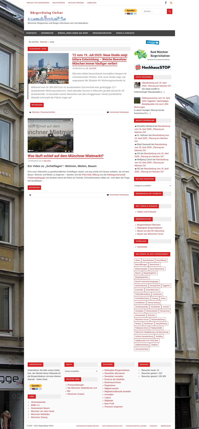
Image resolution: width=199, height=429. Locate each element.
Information (47, 33)
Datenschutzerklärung (87, 426)
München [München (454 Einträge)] (151, 315)
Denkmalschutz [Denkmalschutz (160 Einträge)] (141, 286)
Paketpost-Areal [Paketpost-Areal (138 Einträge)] (141, 328)
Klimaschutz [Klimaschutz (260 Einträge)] (165, 311)
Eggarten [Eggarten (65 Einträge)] (166, 286)
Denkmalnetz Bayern (40, 408)
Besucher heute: (149, 370)
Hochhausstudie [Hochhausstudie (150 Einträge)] (141, 307)
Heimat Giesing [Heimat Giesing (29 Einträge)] (153, 303)
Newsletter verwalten (113, 376)
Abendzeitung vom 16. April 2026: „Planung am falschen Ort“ (152, 129)
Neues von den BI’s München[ (150, 231)
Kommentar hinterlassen (119, 112)
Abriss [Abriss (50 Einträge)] (137, 260)
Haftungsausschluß (112, 426)
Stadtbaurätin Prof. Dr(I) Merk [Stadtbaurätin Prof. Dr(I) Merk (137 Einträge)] (147, 341)
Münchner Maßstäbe (40, 414)
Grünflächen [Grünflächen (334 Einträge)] (140, 303)
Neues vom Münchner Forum (150, 234)
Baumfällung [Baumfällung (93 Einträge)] (161, 260)
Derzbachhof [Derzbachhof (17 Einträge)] (155, 286)
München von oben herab (42, 411)
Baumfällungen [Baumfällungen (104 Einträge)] (141, 264)
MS (138, 169)
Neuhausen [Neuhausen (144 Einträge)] (148, 324)
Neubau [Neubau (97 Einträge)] (138, 324)
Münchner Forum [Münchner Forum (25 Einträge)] (142, 319)
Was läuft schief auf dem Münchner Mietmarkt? (66, 156)
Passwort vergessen (113, 407)
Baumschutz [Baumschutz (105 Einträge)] (154, 264)
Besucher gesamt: (150, 376)
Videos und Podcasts (146, 212)
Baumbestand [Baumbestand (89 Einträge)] (148, 260)
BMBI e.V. (35, 405)
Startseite (31, 33)
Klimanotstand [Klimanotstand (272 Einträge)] (151, 311)
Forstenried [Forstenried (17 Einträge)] (157, 294)
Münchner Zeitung (39, 417)
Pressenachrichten (102, 33)
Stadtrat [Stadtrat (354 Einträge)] (154, 345)
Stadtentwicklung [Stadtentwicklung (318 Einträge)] (142, 345)
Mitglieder (108, 401)
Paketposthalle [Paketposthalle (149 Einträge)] (156, 328)
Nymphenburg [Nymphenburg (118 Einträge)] (161, 324)
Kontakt (153, 426)
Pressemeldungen (76, 385)
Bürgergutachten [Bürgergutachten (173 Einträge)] (141, 277)
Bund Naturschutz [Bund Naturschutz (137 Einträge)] (157, 269)
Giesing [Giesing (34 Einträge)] (155, 298)
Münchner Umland (76, 394)
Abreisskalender (38, 402)
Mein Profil (109, 404)
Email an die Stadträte (114, 379)
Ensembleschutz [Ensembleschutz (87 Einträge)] (152, 290)
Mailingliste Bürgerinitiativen (149, 228)
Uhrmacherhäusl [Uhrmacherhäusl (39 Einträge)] (141, 349)
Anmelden (91, 3)
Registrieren (59, 3)
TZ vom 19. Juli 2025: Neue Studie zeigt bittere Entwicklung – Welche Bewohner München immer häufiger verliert (99, 59)
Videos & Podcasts (125, 33)
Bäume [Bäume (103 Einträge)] (138, 273)
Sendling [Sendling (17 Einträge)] (159, 336)
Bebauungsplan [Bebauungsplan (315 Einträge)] (141, 269)
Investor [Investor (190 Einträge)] (166, 307)
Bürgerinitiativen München (149, 225)
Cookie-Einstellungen (136, 426)
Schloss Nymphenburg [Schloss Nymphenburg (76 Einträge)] (144, 336)
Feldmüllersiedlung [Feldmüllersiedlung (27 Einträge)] (142, 294)
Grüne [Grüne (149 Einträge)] (163, 298)
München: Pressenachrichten (43, 112)
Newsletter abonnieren (38, 3)
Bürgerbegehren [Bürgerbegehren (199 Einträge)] (149, 273)
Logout (107, 397)
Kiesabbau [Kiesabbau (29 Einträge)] (139, 311)
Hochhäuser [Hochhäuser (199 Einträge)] (155, 307)
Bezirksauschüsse (112, 382)
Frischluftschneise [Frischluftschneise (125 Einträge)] (142, 298)
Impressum (166, 426)
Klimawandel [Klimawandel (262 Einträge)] (140, 315)
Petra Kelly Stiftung (90, 175)
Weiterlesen (37, 105)
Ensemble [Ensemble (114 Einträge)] (139, 290)
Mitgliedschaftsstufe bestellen (117, 391)
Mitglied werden (76, 3)
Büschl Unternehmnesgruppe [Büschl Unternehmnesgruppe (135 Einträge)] (146, 281)
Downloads (142, 247)
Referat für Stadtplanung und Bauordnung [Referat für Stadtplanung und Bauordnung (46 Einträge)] (151, 332)
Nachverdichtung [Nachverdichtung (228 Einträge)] (158, 319)
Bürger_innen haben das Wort (73, 33)
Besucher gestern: (150, 373)
